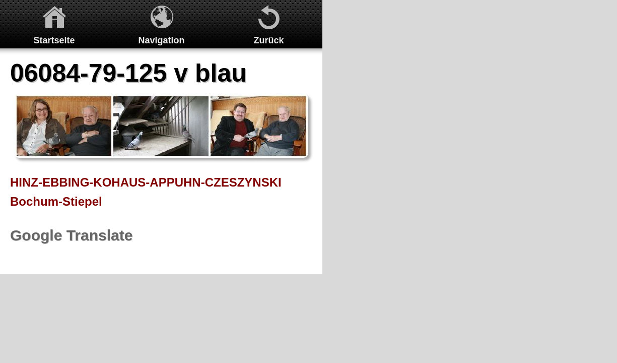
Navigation (161, 40)
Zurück (268, 40)
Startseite (54, 40)
